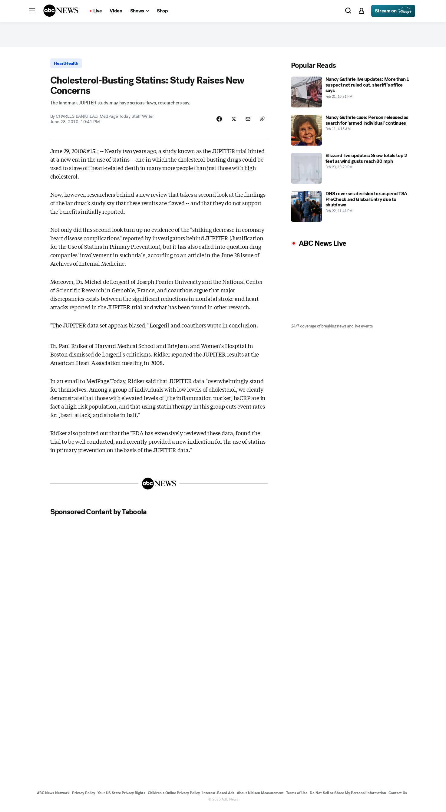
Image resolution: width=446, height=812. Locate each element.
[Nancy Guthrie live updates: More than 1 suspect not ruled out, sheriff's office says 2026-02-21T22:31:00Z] (351, 94)
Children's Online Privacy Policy (174, 796)
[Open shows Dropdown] (140, 11)
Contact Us (397, 796)
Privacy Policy (83, 796)
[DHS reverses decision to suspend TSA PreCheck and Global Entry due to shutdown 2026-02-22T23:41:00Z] (351, 208)
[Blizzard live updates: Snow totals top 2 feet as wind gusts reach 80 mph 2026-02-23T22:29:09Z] (351, 170)
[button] (32, 11)
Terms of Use (296, 796)
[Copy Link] (262, 122)
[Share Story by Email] (247, 122)
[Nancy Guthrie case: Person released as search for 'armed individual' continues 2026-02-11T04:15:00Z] (351, 132)
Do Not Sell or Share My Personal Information (348, 796)
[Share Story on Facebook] (216, 122)
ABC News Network (53, 796)
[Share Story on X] (231, 122)
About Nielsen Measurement (260, 796)
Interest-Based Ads (218, 796)
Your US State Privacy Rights (121, 796)
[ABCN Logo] (60, 11)
